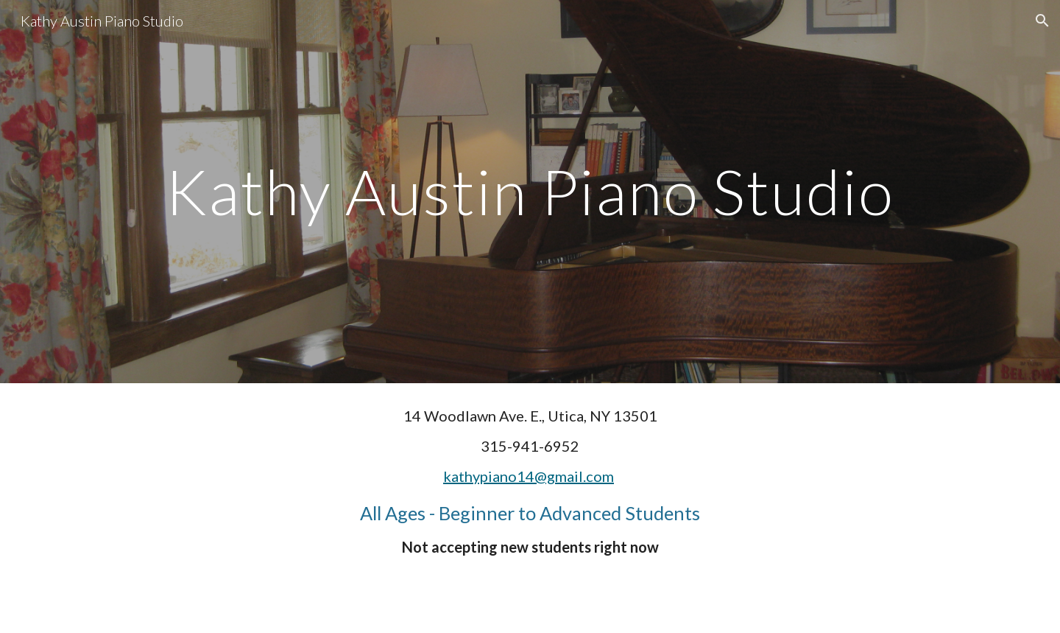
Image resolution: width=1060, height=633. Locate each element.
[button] (1042, 20)
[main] (530, 191)
